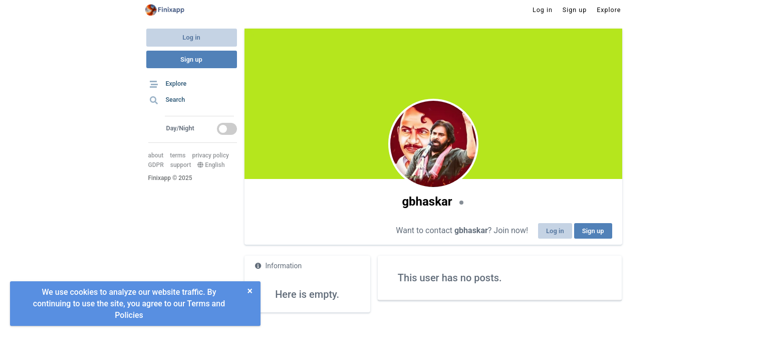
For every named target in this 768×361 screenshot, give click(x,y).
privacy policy (210, 155)
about (156, 155)
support (180, 164)
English (210, 164)
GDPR (156, 164)
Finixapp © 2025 (170, 178)
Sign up (191, 59)
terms (177, 155)
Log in (191, 37)
